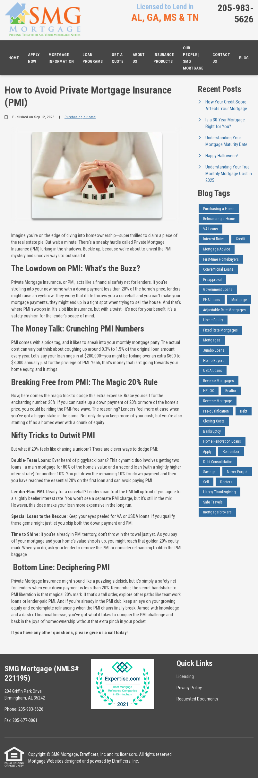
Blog (244, 57)
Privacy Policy (189, 687)
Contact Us (221, 58)
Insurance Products (163, 58)
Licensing (185, 676)
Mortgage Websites (46, 761)
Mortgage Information (61, 58)
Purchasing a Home (80, 117)
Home (13, 57)
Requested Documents (197, 698)
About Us (139, 58)
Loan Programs (92, 58)
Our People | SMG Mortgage (193, 57)
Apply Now (33, 58)
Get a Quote (118, 58)
